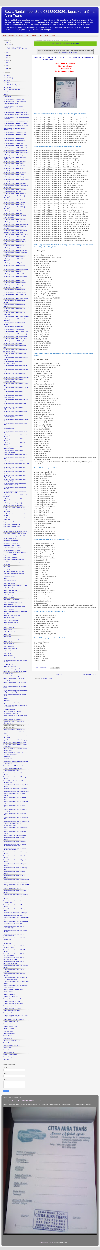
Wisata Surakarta (8, 1052)
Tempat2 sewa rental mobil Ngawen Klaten (16, 921)
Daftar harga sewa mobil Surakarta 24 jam (16, 334)
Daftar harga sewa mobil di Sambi (13, 204)
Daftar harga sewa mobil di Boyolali (13, 163)
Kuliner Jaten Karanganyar (11, 599)
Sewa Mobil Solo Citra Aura (46, 1242)
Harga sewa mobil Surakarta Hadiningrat (15, 552)
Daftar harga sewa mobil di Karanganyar (15, 177)
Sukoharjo (6, 700)
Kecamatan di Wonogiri (10, 576)
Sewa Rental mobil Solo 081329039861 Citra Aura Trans (17, 47)
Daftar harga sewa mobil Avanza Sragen (15, 112)
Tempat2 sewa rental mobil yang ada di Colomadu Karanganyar (15, 978)
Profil (34, 35)
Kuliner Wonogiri (8, 655)
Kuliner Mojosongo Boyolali (11, 615)
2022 (7, 55)
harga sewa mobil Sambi (10, 540)
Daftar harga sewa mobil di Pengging (14, 202)
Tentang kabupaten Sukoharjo (12, 1008)
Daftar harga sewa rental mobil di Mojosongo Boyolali (13, 408)
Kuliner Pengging (8, 627)
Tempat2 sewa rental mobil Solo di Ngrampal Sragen (13, 946)
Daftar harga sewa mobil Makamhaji (14, 256)
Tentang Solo (7, 1024)
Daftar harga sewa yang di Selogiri (13, 505)
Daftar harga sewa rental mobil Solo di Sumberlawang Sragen (14, 491)
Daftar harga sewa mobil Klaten (12, 248)
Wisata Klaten (7, 1036)
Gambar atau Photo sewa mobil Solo (14, 507)
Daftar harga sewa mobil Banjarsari (13, 138)
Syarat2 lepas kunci (9, 709)
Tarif (40, 35)
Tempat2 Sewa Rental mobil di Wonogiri (15, 912)
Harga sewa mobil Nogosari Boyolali (14, 536)
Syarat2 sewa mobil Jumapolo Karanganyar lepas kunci (12, 712)
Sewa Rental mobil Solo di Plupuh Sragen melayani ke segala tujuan (15, 690)
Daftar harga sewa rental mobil (12, 343)
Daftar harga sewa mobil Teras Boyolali (15, 336)
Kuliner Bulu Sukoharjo (10, 590)
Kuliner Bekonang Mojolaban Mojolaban (15, 585)
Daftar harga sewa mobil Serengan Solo (15, 285)
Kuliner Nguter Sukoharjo (10, 620)
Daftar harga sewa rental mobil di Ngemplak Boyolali (13, 415)
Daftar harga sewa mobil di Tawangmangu (15, 224)
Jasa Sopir (6, 566)
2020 (7, 60)
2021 (7, 57)
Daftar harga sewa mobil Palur (12, 271)
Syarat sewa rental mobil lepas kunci (14, 703)
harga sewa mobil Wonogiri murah (13, 559)
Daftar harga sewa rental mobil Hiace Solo (16, 454)
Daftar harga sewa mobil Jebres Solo (14, 239)
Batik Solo (6, 75)
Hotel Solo (6, 564)
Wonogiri (6, 1059)
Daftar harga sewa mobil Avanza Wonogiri (15, 121)
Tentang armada (8, 991)
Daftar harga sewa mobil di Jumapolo (14, 172)
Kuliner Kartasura (8, 609)
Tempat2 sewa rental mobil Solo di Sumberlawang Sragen (13, 962)
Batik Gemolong (8, 78)
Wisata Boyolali (8, 1031)
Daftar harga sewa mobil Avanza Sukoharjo (16, 114)
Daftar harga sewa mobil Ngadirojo (13, 263)
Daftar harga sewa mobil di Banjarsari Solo (16, 152)
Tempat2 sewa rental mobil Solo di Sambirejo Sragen (13, 954)
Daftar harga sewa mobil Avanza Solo (14, 110)
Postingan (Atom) (46, 678)
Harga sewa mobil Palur (10, 538)
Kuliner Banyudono (9, 583)
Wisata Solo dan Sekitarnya (11, 1045)
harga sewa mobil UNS (10, 557)
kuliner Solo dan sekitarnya (11, 639)
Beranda (58, 674)
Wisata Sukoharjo (8, 1050)
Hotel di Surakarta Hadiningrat (12, 562)
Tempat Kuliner (7, 759)
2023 (7, 52)
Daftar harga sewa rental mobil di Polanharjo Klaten (13, 427)
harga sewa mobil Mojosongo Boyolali (14, 533)
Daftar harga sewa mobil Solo (12, 287)
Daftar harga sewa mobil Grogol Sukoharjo (16, 237)
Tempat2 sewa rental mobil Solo (12, 924)
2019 (7, 63)
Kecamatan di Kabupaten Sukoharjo (14, 571)
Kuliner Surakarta (8, 646)
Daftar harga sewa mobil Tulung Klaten (15, 338)
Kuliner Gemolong (8, 597)
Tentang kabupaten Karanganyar (13, 1003)
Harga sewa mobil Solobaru (11, 550)
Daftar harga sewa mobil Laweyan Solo (15, 250)
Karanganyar (7, 569)
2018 (7, 65)
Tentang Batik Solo (9, 994)
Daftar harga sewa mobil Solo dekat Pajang (16, 316)
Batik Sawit (6, 80)
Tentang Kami (7, 1013)
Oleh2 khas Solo (8, 664)
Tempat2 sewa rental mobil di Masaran (14, 841)
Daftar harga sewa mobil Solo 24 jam (14, 289)
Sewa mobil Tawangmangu (11, 676)
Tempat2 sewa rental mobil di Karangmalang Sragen (12, 824)
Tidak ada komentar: (41, 667)
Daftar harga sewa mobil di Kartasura (14, 183)
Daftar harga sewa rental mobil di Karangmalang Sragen (13, 392)
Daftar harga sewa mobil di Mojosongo (14, 193)
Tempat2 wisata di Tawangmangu (13, 989)
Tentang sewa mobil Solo (10, 1021)
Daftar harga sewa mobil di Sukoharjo (14, 219)
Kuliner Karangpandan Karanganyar (14, 606)
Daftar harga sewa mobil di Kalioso (13, 174)
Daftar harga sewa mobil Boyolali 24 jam (15, 145)
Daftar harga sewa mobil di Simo (13, 211)
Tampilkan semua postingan (68, 52)
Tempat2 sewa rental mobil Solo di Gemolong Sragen (13, 926)
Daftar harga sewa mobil (10, 103)
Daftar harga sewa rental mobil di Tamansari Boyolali (13, 451)
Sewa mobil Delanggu (9, 666)
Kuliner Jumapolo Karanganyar (12, 602)
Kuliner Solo (7, 636)
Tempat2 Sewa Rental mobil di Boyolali (15, 788)
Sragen (5, 698)
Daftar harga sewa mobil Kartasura (13, 245)
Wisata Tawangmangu (10, 1054)
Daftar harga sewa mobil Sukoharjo (13, 329)
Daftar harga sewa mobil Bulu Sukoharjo (15, 150)
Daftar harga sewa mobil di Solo (12, 213)
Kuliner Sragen (7, 641)
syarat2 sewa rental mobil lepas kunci (14, 742)
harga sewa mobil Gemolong (12, 526)
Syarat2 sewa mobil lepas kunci (12, 719)
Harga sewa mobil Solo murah (12, 548)
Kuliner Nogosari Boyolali (10, 622)
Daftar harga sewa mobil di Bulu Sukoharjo (16, 166)
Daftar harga (7, 96)
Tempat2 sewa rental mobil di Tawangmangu (12, 901)
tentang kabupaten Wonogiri (11, 1010)
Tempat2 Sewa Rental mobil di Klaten (14, 835)
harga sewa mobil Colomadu (11, 524)
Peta (46, 35)
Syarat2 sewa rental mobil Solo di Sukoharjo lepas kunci (13, 753)
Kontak (53, 35)
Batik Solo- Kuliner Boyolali (11, 85)
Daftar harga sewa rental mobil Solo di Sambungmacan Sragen (14, 483)
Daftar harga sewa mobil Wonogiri (13, 341)
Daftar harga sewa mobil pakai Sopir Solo (15, 269)
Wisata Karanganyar (9, 1033)
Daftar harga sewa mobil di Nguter (13, 200)
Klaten (5, 578)
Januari (9, 45)
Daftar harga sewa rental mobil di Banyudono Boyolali (13, 362)
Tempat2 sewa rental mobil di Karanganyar (16, 821)
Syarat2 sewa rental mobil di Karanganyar (15, 740)
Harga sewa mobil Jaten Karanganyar (14, 529)
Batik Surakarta (8, 92)
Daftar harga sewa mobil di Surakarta (14, 222)
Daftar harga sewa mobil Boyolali (13, 143)
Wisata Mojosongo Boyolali (11, 1040)
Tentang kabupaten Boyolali (11, 1001)
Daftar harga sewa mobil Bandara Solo (14, 132)
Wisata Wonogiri (8, 1057)
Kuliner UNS (7, 653)
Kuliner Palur (7, 625)
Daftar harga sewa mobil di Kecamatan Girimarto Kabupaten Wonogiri (15, 190)
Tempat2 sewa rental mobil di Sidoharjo (15, 882)
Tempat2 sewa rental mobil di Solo (13, 888)
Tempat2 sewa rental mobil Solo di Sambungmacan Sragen (13, 958)
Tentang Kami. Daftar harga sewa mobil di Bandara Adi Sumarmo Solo (15, 1016)
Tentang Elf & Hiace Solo (10, 996)
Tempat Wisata (7, 763)
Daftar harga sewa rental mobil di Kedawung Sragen (13, 396)
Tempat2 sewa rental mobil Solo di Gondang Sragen (13, 934)
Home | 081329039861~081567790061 (16, 35)
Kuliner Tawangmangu (10, 648)
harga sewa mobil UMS (10, 555)
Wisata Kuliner (7, 1038)
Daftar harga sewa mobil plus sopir (13, 280)
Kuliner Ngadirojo (8, 617)
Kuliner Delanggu (8, 595)
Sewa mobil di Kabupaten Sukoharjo (14, 669)
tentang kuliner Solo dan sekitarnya (13, 1019)
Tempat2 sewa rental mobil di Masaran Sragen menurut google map (14, 844)
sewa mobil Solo (8, 673)
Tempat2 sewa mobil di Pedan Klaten (14, 766)
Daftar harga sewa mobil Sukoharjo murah (16, 331)
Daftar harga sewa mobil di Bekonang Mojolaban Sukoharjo (14, 158)
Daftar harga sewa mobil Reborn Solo (14, 282)
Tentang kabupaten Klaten (11, 1006)
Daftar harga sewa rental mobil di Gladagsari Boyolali (13, 380)
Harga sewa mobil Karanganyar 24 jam (15, 531)
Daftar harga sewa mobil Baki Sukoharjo (15, 123)
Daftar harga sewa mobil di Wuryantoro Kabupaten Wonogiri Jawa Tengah (15, 231)
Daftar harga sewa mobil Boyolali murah (15, 148)
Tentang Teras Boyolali (10, 1026)
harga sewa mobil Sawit (10, 543)
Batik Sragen (7, 87)
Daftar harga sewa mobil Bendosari (13, 99)
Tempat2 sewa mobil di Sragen (12, 768)
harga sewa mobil (8, 522)
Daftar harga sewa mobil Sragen (13, 326)
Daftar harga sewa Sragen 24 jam (13, 503)
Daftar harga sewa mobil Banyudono (14, 140)
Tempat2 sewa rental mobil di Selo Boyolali (16, 879)
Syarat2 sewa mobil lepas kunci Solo (14, 729)
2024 (7, 42)
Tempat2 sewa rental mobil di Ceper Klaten (16, 791)
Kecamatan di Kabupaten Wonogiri (13, 573)
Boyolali (5, 94)
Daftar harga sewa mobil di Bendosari (14, 161)
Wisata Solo (7, 1043)
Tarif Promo (6, 756)
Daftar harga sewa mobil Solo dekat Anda (15, 298)
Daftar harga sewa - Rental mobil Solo (14, 101)
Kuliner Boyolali (8, 588)
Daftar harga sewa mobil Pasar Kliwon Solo (16, 274)
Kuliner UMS (7, 651)
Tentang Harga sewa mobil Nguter (13, 999)
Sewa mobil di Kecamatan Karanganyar (15, 671)
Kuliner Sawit (7, 634)
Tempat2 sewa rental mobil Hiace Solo (14, 915)
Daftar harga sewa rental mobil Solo (14, 461)
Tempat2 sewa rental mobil (11, 770)
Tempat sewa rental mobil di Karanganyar (15, 761)
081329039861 (74, 43)
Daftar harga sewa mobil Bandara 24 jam (15, 125)
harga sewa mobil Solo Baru (11, 545)
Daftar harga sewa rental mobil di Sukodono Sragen (13, 447)
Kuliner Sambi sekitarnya (10, 632)
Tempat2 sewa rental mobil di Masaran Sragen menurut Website (14, 848)
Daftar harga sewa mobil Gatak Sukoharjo (15, 234)
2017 (7, 68)
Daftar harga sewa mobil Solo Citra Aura (15, 292)
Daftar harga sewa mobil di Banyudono (15, 155)
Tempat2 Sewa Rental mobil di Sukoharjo (15, 894)
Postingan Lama (90, 674)
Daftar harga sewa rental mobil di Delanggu (16, 377)
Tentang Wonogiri (8, 1028)
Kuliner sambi (7, 629)
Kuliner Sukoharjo (8, 643)
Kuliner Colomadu (8, 592)
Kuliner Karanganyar (9, 581)
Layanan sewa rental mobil (11, 658)
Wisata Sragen (7, 1047)
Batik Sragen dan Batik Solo (11, 89)
